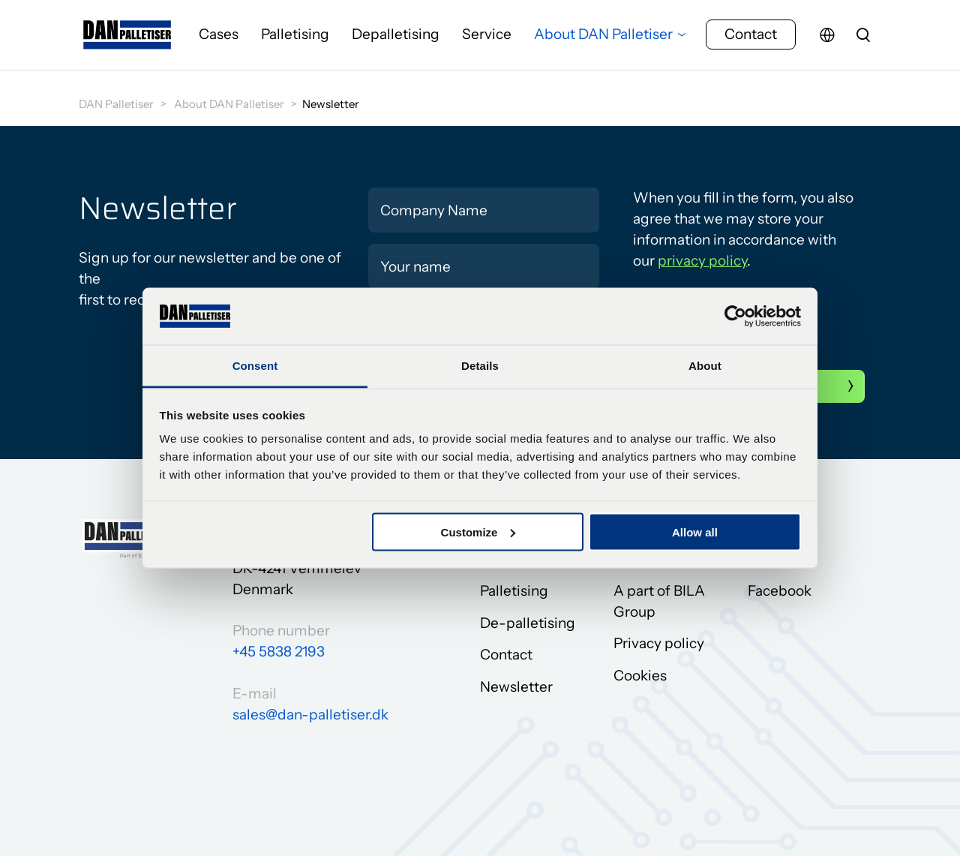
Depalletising (396, 41)
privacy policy (702, 260)
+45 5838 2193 (278, 651)
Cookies (640, 675)
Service (487, 41)
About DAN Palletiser (603, 41)
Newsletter (516, 686)
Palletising (295, 41)
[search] (863, 41)
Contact (750, 41)
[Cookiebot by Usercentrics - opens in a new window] (735, 316)
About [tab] (705, 365)
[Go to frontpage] (127, 41)
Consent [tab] (255, 365)
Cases (218, 41)
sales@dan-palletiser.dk (310, 714)
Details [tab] (480, 365)
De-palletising (527, 623)
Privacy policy (659, 644)
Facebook (780, 590)
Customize (478, 531)
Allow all (695, 531)
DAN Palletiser (116, 104)
